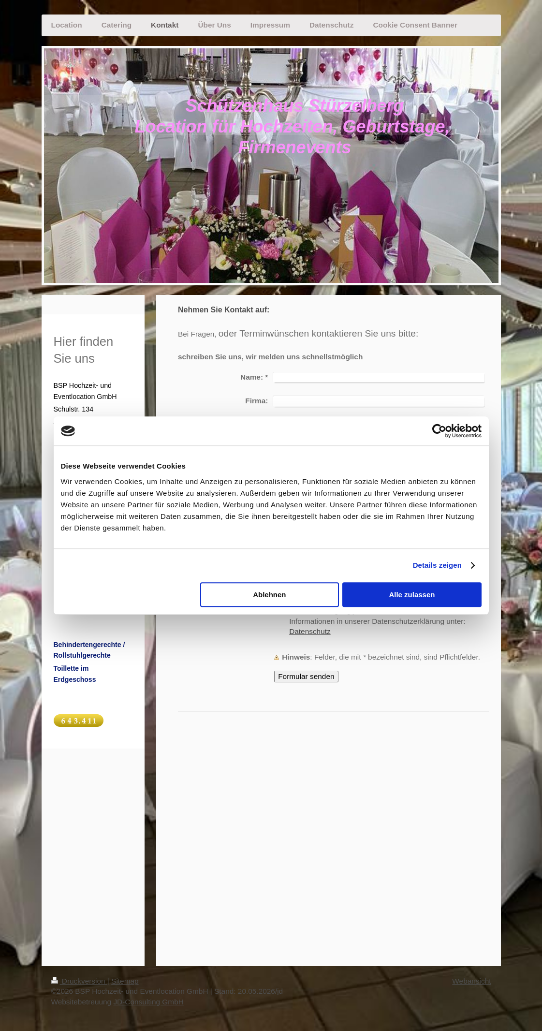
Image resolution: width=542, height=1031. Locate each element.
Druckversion (79, 981)
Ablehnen (269, 594)
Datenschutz (310, 631)
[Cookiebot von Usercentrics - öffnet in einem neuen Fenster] (439, 431)
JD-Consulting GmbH (148, 1002)
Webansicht (471, 981)
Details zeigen (437, 565)
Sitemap (124, 981)
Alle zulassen (412, 594)
